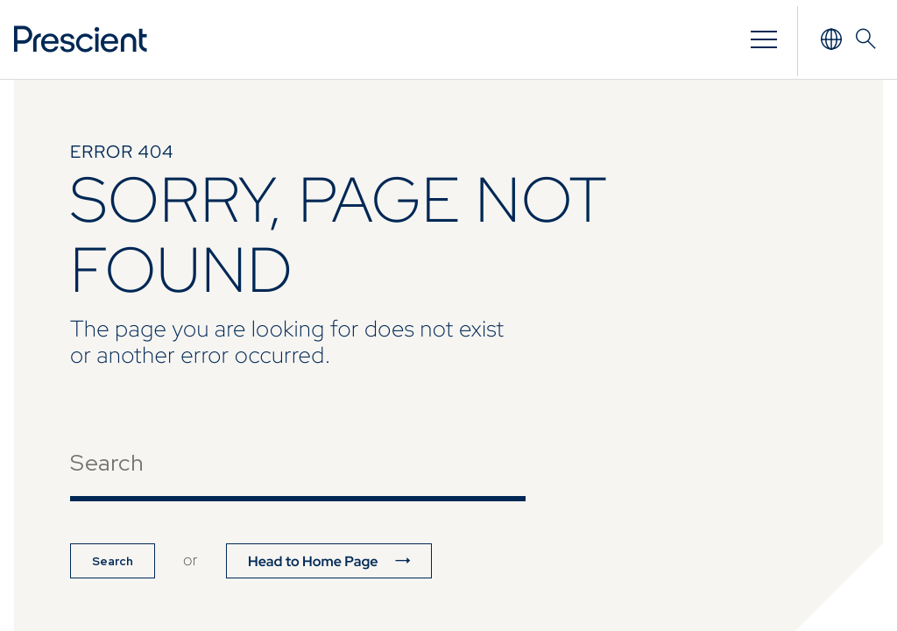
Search (112, 561)
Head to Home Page (313, 561)
